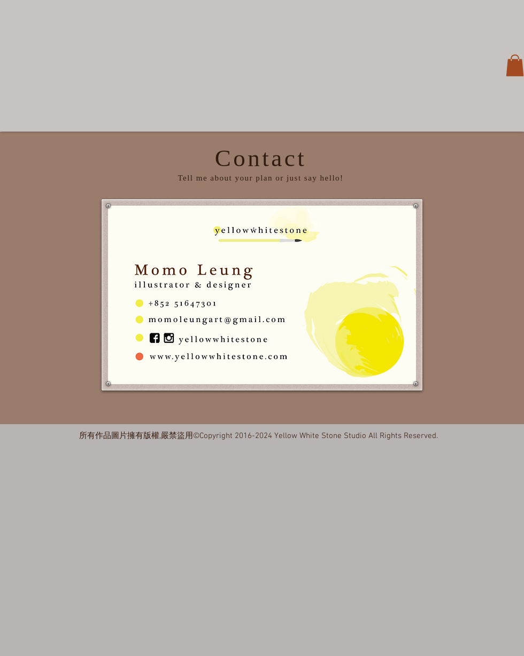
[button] (515, 65)
